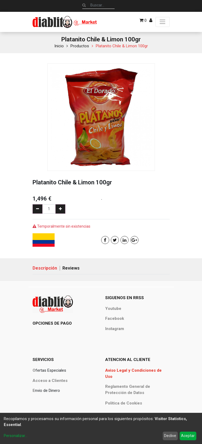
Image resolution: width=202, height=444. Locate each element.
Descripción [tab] (45, 268)
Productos (79, 46)
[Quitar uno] (37, 209)
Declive (170, 436)
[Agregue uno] (60, 209)
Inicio (59, 46)
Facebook (114, 318)
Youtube (113, 308)
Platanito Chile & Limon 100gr (122, 46)
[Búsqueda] (84, 5)
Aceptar (188, 436)
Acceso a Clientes (50, 380)
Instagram (114, 328)
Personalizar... (15, 436)
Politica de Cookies (123, 403)
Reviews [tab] (71, 268)
